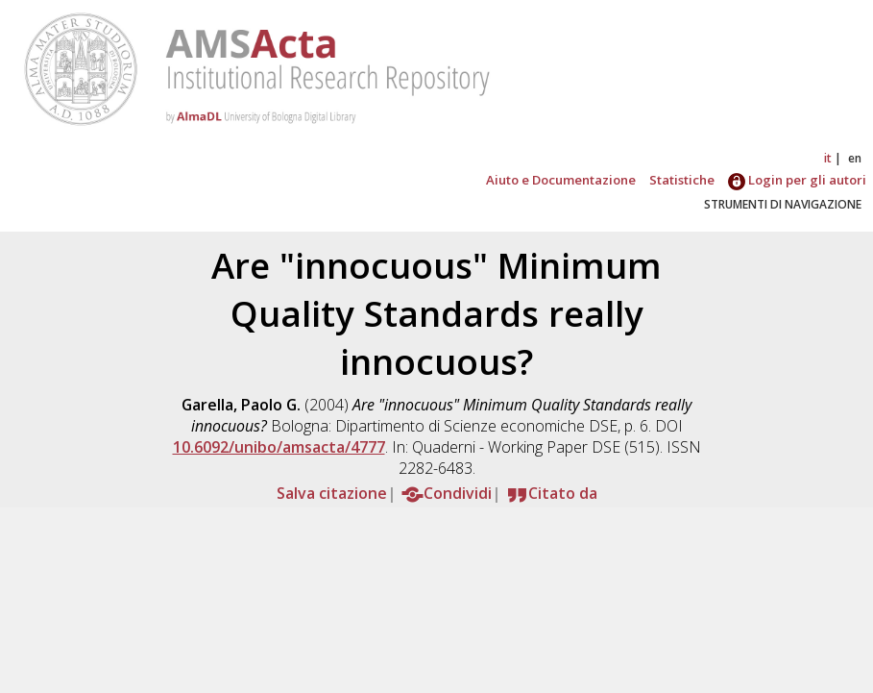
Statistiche (682, 179)
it (828, 158)
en (854, 158)
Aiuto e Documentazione (561, 179)
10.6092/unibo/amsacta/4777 (279, 447)
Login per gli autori (797, 179)
